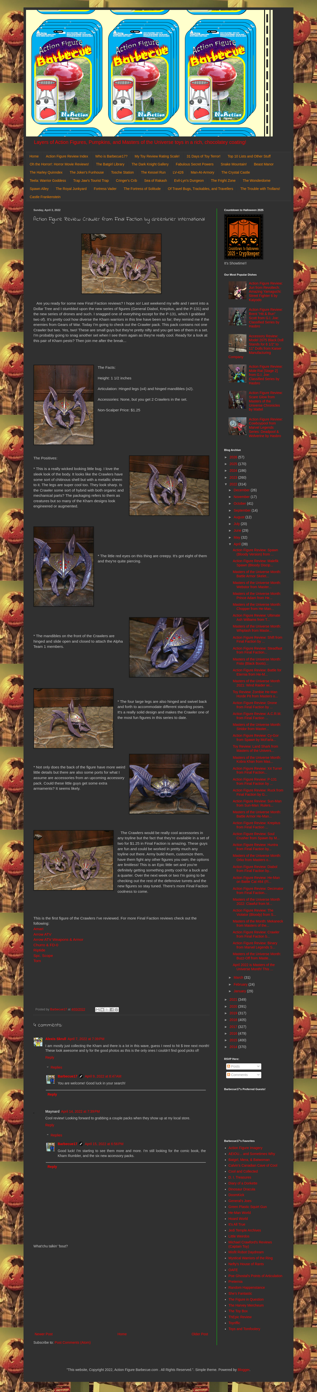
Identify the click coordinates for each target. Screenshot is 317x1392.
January (240, 991)
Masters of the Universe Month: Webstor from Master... (257, 585)
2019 (234, 1013)
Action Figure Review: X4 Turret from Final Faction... (257, 770)
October (240, 503)
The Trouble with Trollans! (260, 189)
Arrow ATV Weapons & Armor (58, 939)
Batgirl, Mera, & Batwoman (249, 1160)
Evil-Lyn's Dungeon (189, 181)
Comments (237, 1075)
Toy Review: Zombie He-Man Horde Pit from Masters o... (255, 694)
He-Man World (240, 1213)
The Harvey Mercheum (246, 1305)
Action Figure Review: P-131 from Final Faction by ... (255, 781)
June (238, 530)
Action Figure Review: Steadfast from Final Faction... (257, 650)
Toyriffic (234, 1323)
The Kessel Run (153, 172)
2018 (234, 1020)
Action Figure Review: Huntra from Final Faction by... (255, 847)
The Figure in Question (246, 1299)
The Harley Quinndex (46, 172)
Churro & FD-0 (45, 945)
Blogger (243, 1370)
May (237, 537)
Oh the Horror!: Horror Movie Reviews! (59, 164)
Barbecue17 (67, 1076)
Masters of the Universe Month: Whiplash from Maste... (257, 628)
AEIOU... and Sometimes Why (252, 1154)
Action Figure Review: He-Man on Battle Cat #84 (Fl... (256, 880)
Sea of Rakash (155, 181)
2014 (234, 1047)
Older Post (200, 1334)
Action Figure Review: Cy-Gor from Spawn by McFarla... (256, 738)
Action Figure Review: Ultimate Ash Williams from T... (256, 617)
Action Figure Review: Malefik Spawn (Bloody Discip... (255, 563)
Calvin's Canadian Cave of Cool (253, 1165)
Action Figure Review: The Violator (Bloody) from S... (254, 912)
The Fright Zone (223, 181)
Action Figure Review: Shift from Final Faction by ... (257, 639)
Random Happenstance (247, 1287)
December (242, 490)
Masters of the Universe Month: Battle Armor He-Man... (257, 814)
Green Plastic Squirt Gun (248, 1207)
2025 (234, 464)
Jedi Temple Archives (245, 1230)
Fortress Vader (105, 189)
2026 (234, 457)
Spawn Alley (39, 189)
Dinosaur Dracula (242, 1189)
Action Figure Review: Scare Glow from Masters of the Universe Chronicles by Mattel (266, 401)
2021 (234, 999)
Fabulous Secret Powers (195, 164)
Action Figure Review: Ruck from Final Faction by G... (258, 792)
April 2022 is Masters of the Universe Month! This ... (254, 967)
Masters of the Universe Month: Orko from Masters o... (257, 858)
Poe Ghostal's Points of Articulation (255, 1276)
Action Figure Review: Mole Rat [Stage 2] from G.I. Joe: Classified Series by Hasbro (266, 375)
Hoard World (238, 1219)
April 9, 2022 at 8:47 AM (103, 1076)
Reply (49, 1057)
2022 (234, 484)
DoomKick (236, 1195)
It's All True (237, 1224)
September (242, 510)
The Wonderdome (256, 181)
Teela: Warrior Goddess (48, 181)
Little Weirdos (239, 1236)
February (241, 984)
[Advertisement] (121, 1290)
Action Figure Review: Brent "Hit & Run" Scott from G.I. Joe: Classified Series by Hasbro (266, 318)
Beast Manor (263, 164)
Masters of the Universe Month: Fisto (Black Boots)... (257, 661)
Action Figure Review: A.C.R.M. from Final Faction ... (257, 716)
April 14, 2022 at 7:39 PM (80, 1111)
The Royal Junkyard (71, 189)
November (242, 497)
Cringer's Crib (126, 181)
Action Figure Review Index (67, 156)
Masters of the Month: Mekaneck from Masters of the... (258, 923)
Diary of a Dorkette (243, 1183)
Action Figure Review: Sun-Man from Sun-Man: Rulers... (257, 803)
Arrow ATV (42, 934)
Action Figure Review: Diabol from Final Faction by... (255, 869)
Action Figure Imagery (246, 1148)
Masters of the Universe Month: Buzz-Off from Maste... (257, 956)
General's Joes (240, 1201)
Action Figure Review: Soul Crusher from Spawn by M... (256, 836)
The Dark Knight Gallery (150, 164)
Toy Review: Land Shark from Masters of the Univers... (255, 748)
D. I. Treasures (240, 1177)
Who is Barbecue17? (111, 156)
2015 (234, 1040)
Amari (38, 929)
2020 (234, 1006)
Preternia (236, 1282)
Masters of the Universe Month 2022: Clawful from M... (256, 901)
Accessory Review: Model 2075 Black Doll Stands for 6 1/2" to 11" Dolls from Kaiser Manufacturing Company (256, 346)
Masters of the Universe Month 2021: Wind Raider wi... (256, 683)
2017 (234, 1027)
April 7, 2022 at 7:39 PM (86, 1039)
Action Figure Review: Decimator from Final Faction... (258, 891)
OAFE (233, 1270)
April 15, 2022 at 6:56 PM (104, 1144)
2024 (234, 471)
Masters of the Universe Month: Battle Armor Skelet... (257, 574)
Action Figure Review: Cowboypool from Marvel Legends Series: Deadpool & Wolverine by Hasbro (266, 427)
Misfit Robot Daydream (246, 1252)
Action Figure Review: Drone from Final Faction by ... (255, 705)
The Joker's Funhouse (87, 172)
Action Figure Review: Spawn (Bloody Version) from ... (255, 552)
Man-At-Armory (202, 172)
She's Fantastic (240, 1293)
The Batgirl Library (110, 164)
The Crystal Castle (235, 172)
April (237, 544)
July (237, 524)
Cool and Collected (243, 1171)
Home (34, 156)
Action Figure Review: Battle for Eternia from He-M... (257, 672)
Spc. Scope (43, 955)
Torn (37, 961)
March (239, 977)
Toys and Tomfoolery (244, 1329)
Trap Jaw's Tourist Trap (91, 181)
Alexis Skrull (55, 1039)
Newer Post (44, 1334)
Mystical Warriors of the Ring (251, 1258)
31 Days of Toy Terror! (203, 156)
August (239, 517)
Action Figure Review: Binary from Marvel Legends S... (255, 945)
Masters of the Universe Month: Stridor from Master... (257, 727)
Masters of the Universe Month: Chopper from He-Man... (257, 607)
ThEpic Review (240, 1317)
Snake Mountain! (234, 164)
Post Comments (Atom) (73, 1342)
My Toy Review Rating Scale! (157, 156)
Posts (233, 1066)
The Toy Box (238, 1311)
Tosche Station (122, 172)
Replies (56, 1068)
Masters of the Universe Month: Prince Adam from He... (257, 596)
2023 (234, 477)
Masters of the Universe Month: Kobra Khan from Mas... (257, 760)
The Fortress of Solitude (142, 189)
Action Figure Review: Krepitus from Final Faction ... (256, 825)
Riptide (39, 950)
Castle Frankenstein (45, 197)
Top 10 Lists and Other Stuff (249, 156)
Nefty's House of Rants (246, 1264)
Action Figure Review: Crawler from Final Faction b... (256, 934)
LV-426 (178, 172)
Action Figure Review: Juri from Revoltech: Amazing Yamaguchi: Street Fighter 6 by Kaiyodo (266, 291)
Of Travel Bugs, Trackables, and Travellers (200, 189)
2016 (234, 1033)
